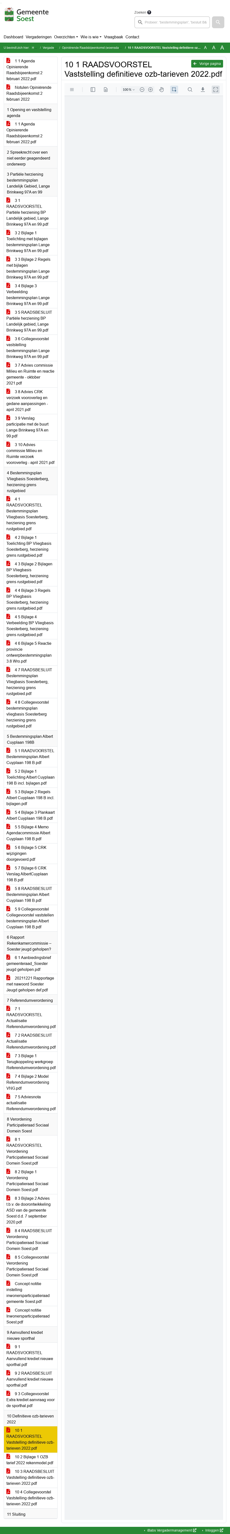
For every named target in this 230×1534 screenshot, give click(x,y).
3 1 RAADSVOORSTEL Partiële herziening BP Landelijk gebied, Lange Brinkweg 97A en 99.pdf (27, 212)
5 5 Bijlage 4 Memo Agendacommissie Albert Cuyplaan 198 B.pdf (28, 833)
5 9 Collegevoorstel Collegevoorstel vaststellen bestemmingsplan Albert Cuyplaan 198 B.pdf (30, 918)
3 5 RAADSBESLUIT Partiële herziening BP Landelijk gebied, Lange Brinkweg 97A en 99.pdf (29, 321)
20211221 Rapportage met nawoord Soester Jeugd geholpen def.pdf (30, 984)
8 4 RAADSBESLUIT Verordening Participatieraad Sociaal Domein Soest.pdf (29, 1240)
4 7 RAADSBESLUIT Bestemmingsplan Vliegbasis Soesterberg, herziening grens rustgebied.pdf (29, 682)
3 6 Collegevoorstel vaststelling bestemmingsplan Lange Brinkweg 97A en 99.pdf (28, 348)
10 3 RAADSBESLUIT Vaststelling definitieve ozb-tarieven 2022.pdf (30, 1477)
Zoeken (140, 12)
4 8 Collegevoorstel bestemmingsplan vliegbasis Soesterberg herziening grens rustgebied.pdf (27, 714)
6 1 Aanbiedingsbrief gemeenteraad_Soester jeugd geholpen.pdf (28, 964)
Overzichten (64, 37)
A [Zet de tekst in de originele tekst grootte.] (205, 48)
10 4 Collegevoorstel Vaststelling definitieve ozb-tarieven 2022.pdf (30, 1498)
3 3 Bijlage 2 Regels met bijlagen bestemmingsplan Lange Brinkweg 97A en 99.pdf (28, 268)
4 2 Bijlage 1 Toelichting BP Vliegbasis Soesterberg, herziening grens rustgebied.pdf (28, 546)
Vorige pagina (207, 64)
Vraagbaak (113, 37)
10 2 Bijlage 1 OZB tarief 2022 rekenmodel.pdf (29, 1460)
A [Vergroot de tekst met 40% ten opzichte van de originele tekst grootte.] (222, 48)
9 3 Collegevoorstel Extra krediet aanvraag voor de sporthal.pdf (30, 1400)
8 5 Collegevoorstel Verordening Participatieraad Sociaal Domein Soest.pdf (27, 1266)
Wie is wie (90, 37)
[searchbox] (172, 22)
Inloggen (213, 1530)
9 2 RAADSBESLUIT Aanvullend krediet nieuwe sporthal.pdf (29, 1379)
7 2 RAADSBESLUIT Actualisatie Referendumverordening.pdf (31, 1041)
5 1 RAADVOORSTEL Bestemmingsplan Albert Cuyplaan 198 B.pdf (30, 757)
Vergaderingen (39, 37)
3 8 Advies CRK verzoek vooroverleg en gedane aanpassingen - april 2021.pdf (27, 401)
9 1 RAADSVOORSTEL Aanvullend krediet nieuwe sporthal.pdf (29, 1356)
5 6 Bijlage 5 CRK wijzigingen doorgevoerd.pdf (26, 853)
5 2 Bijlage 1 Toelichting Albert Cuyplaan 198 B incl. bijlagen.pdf (30, 777)
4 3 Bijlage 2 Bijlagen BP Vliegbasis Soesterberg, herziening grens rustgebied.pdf (29, 573)
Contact (132, 37)
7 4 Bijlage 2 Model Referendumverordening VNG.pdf (27, 1082)
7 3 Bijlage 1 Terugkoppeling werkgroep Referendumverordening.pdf (31, 1062)
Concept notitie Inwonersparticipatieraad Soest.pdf (28, 1316)
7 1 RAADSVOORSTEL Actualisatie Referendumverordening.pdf (31, 1018)
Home (36, 47)
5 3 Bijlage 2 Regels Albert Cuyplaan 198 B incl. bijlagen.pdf (30, 798)
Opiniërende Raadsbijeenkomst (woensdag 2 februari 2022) (102, 47)
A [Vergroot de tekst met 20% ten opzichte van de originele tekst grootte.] (213, 47)
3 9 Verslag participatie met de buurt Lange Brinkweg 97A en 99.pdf (27, 427)
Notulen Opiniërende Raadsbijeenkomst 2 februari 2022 (28, 93)
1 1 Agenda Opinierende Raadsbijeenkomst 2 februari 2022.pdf (24, 70)
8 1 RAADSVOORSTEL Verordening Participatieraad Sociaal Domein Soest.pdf (27, 1151)
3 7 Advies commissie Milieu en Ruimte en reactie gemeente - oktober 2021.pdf (30, 374)
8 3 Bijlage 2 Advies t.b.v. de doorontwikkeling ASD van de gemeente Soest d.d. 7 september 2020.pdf (28, 1210)
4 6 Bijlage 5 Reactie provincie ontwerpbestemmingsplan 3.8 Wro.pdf (29, 652)
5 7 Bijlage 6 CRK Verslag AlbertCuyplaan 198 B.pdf (27, 874)
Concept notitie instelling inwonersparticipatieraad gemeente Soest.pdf (28, 1293)
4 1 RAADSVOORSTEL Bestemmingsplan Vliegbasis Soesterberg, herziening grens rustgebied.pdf (27, 514)
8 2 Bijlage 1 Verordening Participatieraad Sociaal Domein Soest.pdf (27, 1181)
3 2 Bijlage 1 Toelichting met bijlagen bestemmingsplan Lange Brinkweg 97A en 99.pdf (28, 242)
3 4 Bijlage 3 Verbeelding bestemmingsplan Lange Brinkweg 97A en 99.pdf (28, 295)
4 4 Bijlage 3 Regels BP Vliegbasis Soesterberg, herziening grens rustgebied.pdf (28, 599)
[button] (218, 22)
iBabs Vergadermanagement (171, 1530)
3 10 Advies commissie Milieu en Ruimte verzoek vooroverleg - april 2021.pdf (30, 454)
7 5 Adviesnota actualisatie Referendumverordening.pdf (31, 1103)
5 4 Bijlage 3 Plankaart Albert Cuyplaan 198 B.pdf (30, 815)
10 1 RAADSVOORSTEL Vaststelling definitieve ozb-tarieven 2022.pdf (30, 1439)
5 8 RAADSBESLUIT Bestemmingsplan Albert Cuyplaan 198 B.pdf (29, 895)
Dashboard (13, 37)
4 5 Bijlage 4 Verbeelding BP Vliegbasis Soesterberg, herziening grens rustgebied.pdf (30, 626)
